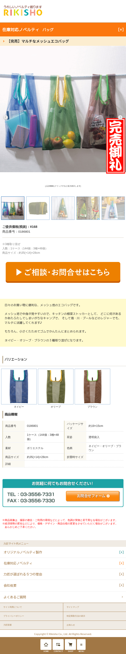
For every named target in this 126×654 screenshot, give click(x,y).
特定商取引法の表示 (76, 616)
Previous (5, 117)
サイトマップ (73, 607)
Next (120, 117)
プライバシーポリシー (13, 616)
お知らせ (71, 625)
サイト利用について (12, 607)
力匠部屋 (7, 625)
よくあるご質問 (15, 597)
